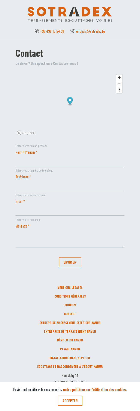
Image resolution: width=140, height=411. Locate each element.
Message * (22, 226)
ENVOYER (70, 262)
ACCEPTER (70, 400)
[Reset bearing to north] (119, 90)
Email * (20, 201)
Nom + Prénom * (26, 152)
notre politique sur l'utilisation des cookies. (95, 389)
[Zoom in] (119, 77)
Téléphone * (23, 176)
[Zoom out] (119, 84)
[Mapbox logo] (26, 132)
